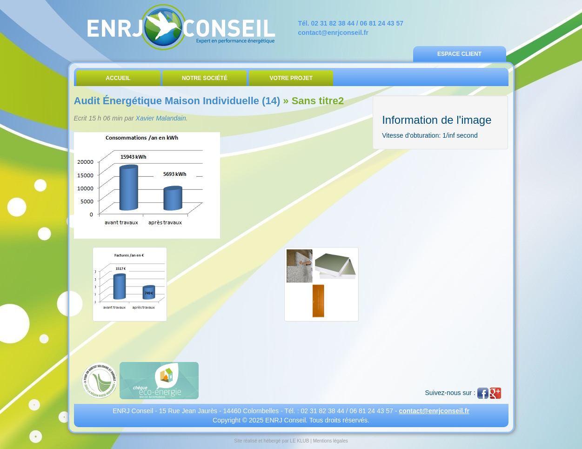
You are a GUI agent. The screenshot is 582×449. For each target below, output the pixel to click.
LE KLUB (299, 440)
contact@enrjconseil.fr (333, 32)
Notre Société (204, 78)
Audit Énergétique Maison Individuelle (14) (177, 101)
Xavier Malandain (161, 118)
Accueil (118, 78)
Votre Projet (291, 78)
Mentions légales (330, 440)
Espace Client (459, 54)
